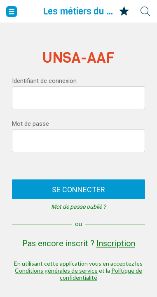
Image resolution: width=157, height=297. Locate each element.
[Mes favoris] (124, 11)
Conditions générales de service (56, 270)
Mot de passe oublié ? (78, 206)
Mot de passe (30, 123)
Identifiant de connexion (44, 81)
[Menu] (11, 11)
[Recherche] (145, 11)
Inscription (115, 243)
